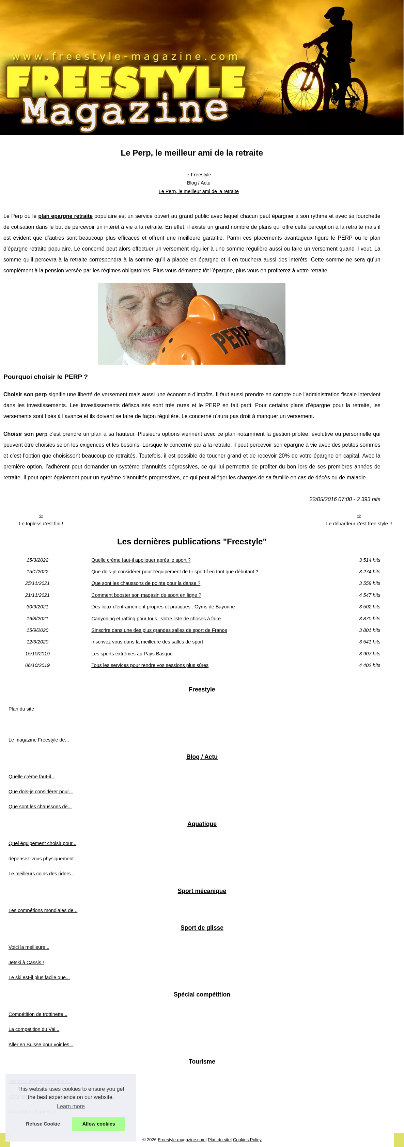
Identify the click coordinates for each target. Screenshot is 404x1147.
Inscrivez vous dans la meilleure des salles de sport (147, 641)
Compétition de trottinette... (38, 1014)
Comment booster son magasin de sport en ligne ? (146, 595)
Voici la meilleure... (29, 947)
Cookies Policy (247, 1139)
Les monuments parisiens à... (41, 1081)
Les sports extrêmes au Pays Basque (131, 653)
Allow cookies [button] (98, 1124)
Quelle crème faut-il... (32, 776)
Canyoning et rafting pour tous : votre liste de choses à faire (156, 618)
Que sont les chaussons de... (40, 806)
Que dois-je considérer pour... (41, 791)
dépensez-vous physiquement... (43, 858)
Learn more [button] (71, 1106)
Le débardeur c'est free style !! (359, 523)
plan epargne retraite (65, 216)
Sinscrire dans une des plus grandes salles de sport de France (159, 630)
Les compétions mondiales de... (43, 910)
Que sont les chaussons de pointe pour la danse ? (145, 583)
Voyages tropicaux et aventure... (44, 1096)
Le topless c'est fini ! (41, 523)
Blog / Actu (199, 183)
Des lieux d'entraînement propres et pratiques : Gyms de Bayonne (163, 606)
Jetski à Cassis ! (26, 962)
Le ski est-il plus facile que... (39, 977)
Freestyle (201, 174)
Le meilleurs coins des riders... (42, 873)
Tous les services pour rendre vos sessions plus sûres (149, 665)
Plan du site (21, 709)
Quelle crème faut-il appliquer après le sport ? (140, 560)
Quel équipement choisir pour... (42, 843)
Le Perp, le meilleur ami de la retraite (199, 191)
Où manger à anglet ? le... (37, 1111)
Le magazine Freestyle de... (39, 740)
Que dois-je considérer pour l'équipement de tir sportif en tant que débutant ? (174, 571)
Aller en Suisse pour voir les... (41, 1044)
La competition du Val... (34, 1029)
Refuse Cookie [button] (43, 1124)
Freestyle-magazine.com (181, 1139)
